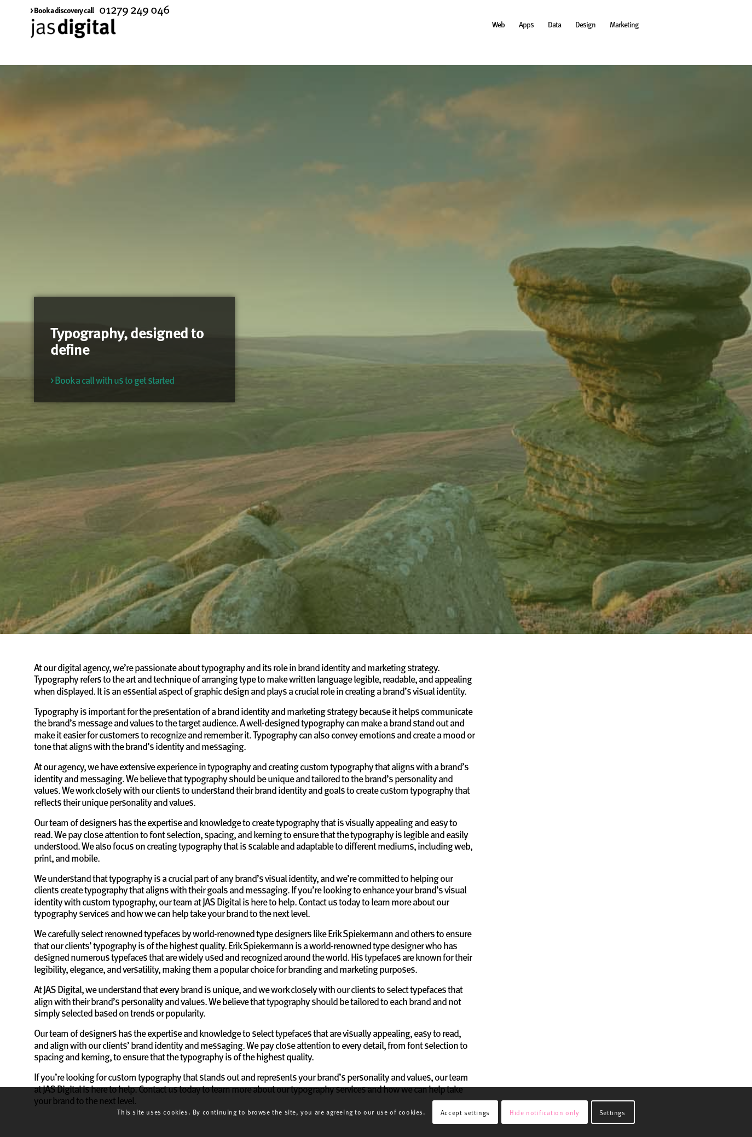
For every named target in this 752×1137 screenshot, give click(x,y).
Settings (612, 1112)
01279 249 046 (134, 9)
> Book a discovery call (62, 9)
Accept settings (465, 1112)
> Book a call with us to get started (112, 379)
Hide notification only (544, 1112)
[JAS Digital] (73, 40)
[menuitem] (62, 10)
